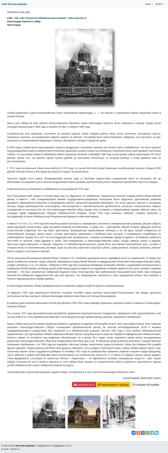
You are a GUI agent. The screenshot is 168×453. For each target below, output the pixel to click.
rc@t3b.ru (14, 449)
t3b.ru (69, 445)
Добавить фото (84, 384)
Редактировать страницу (113, 384)
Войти (159, 4)
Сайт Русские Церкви (14, 4)
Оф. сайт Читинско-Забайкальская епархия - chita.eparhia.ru (50, 17)
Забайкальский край (18, 12)
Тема (148, 4)
